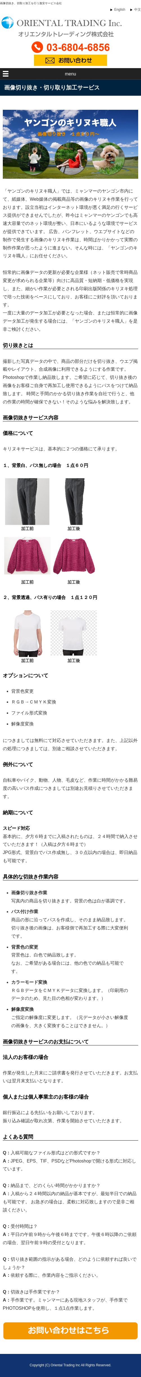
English (119, 10)
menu (70, 73)
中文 (137, 10)
